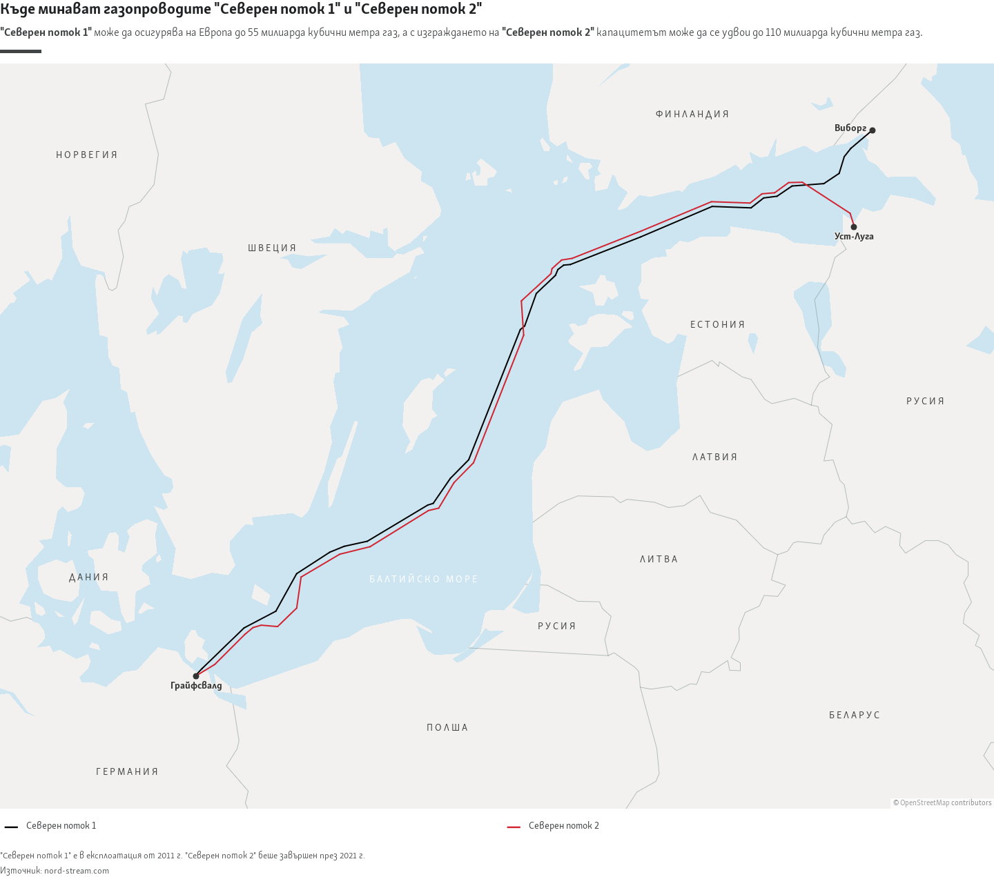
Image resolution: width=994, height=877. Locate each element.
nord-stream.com (76, 871)
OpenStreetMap (925, 803)
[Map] (497, 436)
